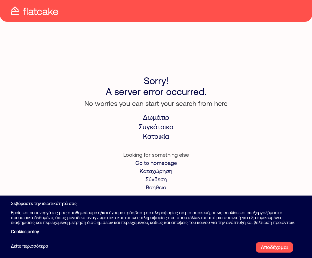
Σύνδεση (156, 179)
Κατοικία (156, 136)
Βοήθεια (156, 187)
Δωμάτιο (156, 117)
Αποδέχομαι (274, 247)
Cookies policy (25, 231)
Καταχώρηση (156, 171)
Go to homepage (156, 163)
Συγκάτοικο (156, 127)
